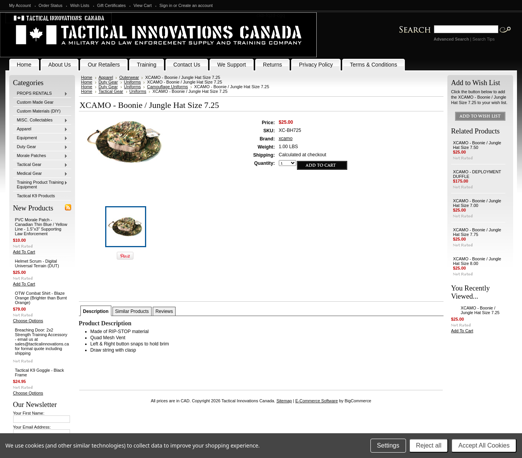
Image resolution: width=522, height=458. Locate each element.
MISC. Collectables (40, 120)
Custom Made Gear (35, 102)
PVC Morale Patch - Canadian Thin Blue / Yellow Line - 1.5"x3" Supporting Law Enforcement (41, 226)
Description (96, 311)
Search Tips (484, 39)
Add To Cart (24, 252)
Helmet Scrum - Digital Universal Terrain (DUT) (37, 263)
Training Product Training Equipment (40, 184)
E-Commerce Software (316, 400)
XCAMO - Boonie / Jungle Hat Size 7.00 (477, 203)
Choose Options (28, 320)
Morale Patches (40, 156)
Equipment (40, 138)
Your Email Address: (32, 427)
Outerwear (129, 77)
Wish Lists (79, 5)
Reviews (164, 311)
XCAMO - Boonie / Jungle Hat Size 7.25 (480, 310)
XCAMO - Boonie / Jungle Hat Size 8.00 (477, 261)
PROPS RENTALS (40, 93)
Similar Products (132, 311)
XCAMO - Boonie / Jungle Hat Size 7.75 (477, 232)
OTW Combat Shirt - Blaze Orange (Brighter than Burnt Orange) (41, 298)
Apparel (40, 129)
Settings (388, 445)
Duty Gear (40, 147)
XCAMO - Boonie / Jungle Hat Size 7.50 (477, 145)
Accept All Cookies (484, 445)
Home (86, 77)
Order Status (51, 5)
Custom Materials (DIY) (39, 111)
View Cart (142, 5)
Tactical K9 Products (36, 195)
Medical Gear (40, 173)
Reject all (429, 445)
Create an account (195, 5)
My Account (20, 5)
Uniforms (132, 82)
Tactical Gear (40, 164)
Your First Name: (28, 413)
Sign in (165, 5)
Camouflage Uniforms (167, 86)
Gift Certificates (111, 5)
